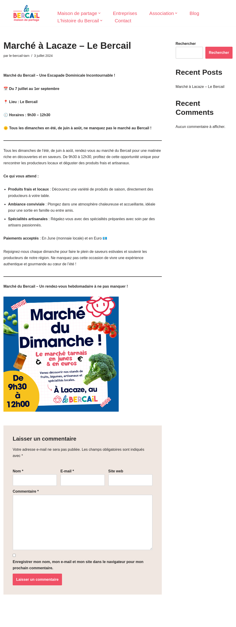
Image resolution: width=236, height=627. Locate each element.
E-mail (67, 471)
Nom (18, 471)
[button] (99, 13)
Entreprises (125, 13)
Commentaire (26, 491)
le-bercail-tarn (19, 56)
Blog (194, 13)
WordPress (46, 621)
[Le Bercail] (26, 13)
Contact (123, 20)
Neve (7, 621)
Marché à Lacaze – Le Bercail (200, 87)
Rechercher (186, 44)
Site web (115, 471)
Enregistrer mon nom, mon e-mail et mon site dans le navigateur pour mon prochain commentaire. (78, 565)
